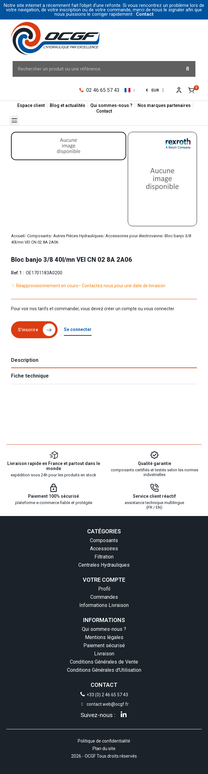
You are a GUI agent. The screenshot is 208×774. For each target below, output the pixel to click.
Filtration (104, 557)
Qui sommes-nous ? (104, 629)
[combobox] (93, 69)
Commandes (104, 597)
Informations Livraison (104, 605)
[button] (14, 120)
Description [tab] (24, 360)
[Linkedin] (123, 714)
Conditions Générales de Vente (104, 662)
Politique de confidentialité (104, 740)
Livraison (104, 654)
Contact (145, 14)
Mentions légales (104, 637)
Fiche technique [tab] (30, 376)
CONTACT (104, 684)
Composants (104, 540)
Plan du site (104, 748)
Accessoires (104, 549)
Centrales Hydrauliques (104, 565)
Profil (104, 589)
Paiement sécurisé (104, 645)
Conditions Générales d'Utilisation (104, 670)
